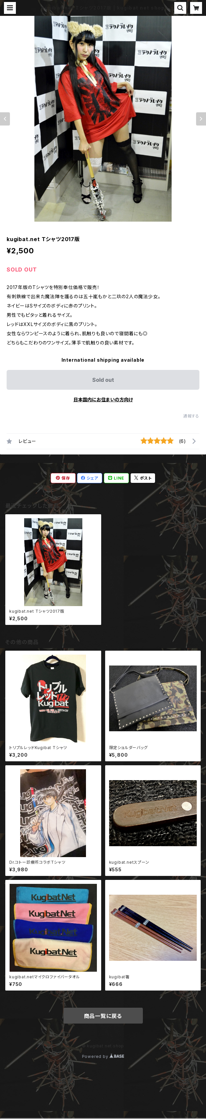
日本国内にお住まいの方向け (103, 399)
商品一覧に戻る (103, 1016)
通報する (191, 416)
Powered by (103, 1056)
